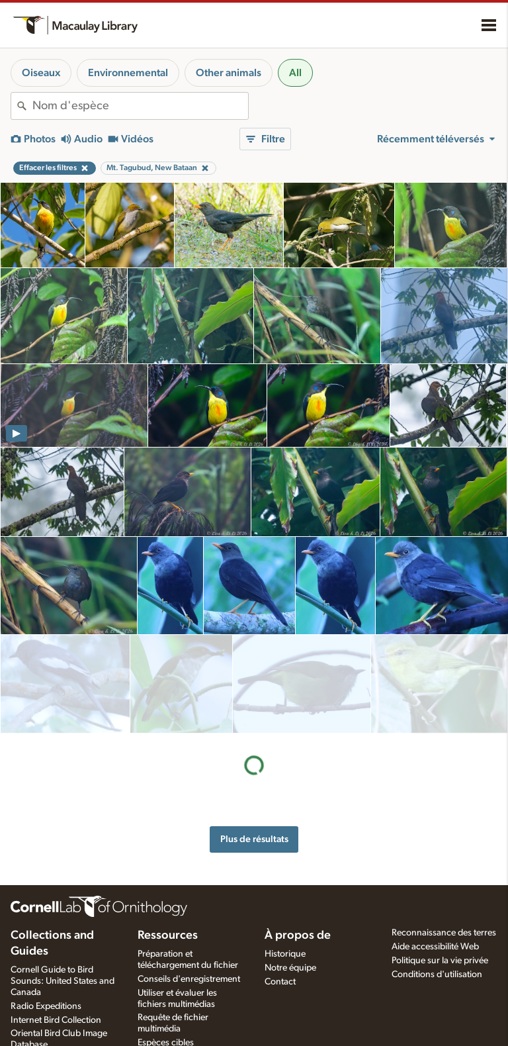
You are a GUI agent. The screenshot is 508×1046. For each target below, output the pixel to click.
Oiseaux (41, 73)
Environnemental (128, 73)
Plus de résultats (254, 740)
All (295, 73)
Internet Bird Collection (56, 1020)
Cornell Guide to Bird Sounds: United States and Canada (62, 981)
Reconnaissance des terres (444, 932)
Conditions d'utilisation (437, 974)
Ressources (168, 935)
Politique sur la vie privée (440, 960)
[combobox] (140, 106)
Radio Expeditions (46, 1006)
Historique (285, 954)
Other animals (228, 73)
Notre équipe (290, 968)
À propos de (298, 935)
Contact (280, 981)
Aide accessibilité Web (435, 946)
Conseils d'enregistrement (189, 979)
